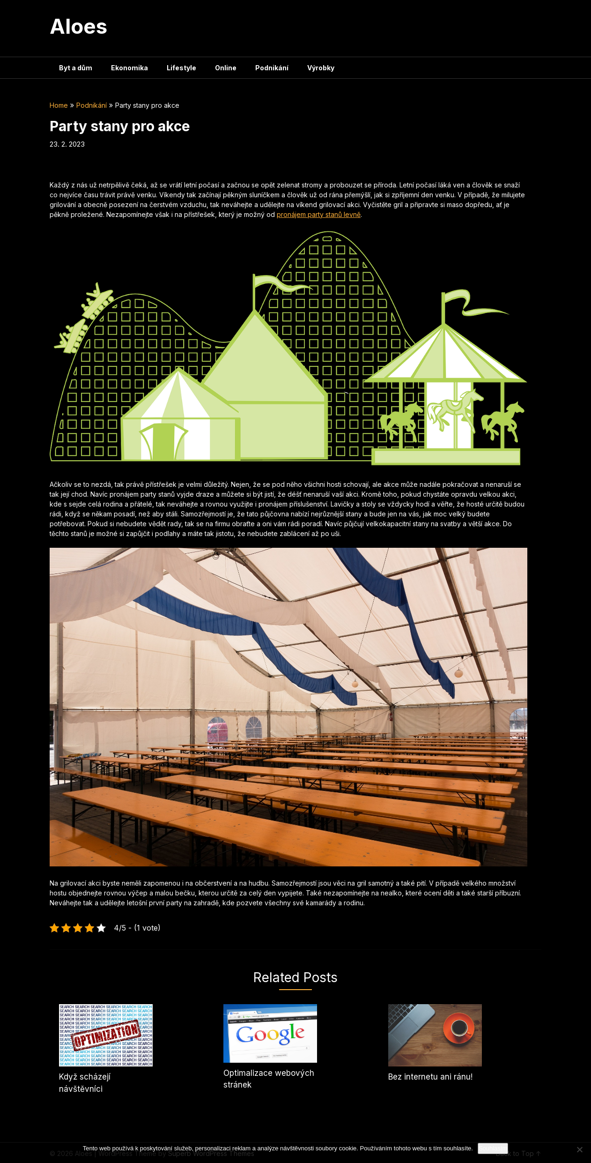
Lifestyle (181, 68)
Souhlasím (493, 1148)
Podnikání (271, 68)
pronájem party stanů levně (319, 214)
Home (59, 105)
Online (225, 68)
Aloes (78, 26)
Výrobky (320, 68)
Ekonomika (129, 68)
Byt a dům (75, 68)
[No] (579, 1149)
